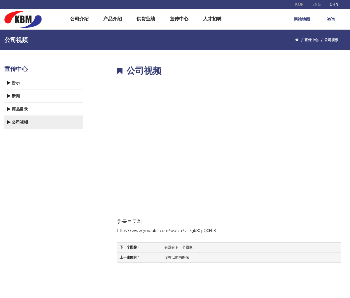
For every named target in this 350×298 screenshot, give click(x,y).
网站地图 (302, 19)
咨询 (331, 19)
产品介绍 (112, 19)
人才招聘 (212, 19)
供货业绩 (145, 19)
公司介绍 (79, 19)
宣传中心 (179, 19)
